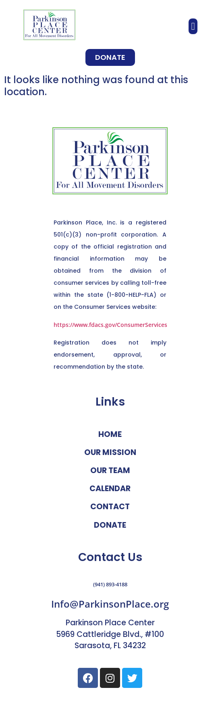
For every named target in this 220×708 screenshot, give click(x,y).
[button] (193, 26)
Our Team (110, 470)
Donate (110, 525)
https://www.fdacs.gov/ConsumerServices (110, 324)
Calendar (110, 488)
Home (110, 434)
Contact (110, 506)
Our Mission (110, 452)
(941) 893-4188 (110, 584)
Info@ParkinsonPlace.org (110, 603)
